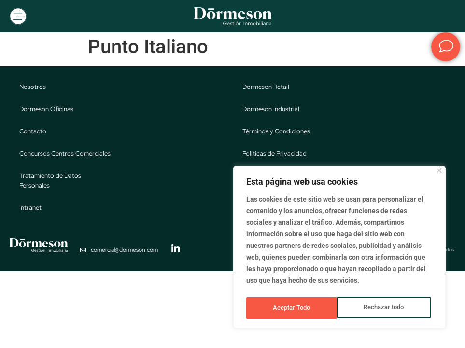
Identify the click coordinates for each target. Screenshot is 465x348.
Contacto (32, 132)
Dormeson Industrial (270, 110)
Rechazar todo (292, 308)
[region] (339, 249)
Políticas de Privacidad (274, 154)
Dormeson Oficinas (46, 110)
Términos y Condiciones (276, 132)
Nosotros (32, 88)
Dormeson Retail (265, 88)
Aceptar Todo (388, 308)
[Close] (439, 174)
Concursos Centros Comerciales (65, 154)
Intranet (30, 208)
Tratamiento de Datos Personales (50, 181)
